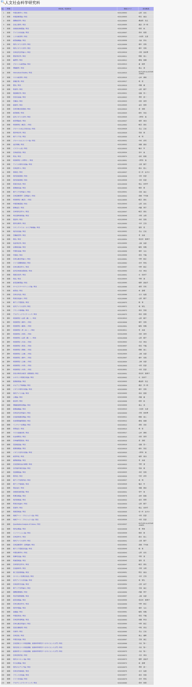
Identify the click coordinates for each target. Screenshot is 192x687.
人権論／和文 (18, 397)
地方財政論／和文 (19, 500)
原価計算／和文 (18, 81)
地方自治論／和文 (19, 231)
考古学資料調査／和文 (21, 596)
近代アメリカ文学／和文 (22, 306)
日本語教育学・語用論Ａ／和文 (24, 196)
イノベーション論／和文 (22, 533)
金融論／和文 (18, 612)
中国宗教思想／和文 (20, 204)
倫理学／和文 (18, 60)
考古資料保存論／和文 (21, 215)
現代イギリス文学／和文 (22, 44)
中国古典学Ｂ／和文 (20, 552)
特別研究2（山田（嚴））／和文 (24, 318)
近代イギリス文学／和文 (22, 117)
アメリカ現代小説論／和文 (22, 164)
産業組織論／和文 (19, 409)
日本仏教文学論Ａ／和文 (22, 259)
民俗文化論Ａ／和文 (20, 298)
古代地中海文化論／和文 (22, 468)
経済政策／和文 (18, 113)
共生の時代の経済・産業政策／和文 (26, 373)
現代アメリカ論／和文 (21, 393)
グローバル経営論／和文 (22, 64)
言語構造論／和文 (19, 472)
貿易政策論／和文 (19, 381)
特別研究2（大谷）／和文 (22, 342)
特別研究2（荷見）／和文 (22, 346)
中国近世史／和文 (19, 616)
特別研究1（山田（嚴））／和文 (24, 338)
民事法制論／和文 (19, 496)
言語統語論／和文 (19, 444)
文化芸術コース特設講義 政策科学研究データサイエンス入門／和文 (37, 643)
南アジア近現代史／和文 (22, 480)
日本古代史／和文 (19, 294)
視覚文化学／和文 (19, 275)
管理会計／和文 (18, 429)
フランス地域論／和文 (21, 310)
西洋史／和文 (18, 476)
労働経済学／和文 (19, 235)
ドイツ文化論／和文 (20, 679)
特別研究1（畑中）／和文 (22, 358)
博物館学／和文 (18, 68)
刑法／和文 (17, 279)
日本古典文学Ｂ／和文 (21, 604)
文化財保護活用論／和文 (22, 417)
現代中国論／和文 (19, 608)
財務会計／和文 (18, 208)
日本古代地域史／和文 (21, 671)
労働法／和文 (18, 101)
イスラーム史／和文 (20, 148)
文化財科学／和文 (19, 568)
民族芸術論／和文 (19, 560)
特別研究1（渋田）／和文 (22, 334)
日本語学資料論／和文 (21, 620)
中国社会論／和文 (19, 251)
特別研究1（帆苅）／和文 (22, 125)
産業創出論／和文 (19, 188)
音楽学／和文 (18, 508)
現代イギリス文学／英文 (22, 48)
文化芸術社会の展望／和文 (22, 464)
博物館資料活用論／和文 (22, 405)
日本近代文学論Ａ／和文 (22, 52)
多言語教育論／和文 (20, 283)
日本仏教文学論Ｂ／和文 (22, 624)
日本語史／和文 (18, 635)
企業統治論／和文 (19, 247)
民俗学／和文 (18, 89)
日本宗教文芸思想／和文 (22, 109)
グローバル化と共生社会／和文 (24, 129)
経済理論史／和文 (19, 121)
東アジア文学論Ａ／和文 (22, 192)
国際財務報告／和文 (20, 592)
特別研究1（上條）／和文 (22, 354)
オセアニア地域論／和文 (22, 385)
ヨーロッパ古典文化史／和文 (23, 576)
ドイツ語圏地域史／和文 (22, 263)
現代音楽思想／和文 (20, 176)
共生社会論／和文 (19, 97)
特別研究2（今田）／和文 (22, 369)
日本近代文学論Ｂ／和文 (22, 413)
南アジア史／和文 (19, 136)
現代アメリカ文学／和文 (22, 541)
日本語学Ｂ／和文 (19, 537)
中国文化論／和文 (19, 639)
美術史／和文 (18, 172)
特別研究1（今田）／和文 (22, 365)
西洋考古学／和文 (19, 133)
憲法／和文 (17, 85)
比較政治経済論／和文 (21, 492)
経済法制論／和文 (19, 600)
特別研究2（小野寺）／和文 (23, 160)
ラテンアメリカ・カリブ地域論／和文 (26, 227)
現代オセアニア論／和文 (22, 667)
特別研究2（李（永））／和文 (24, 330)
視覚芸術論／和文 (19, 512)
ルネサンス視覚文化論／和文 (23, 377)
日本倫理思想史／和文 (21, 440)
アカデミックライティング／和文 (25, 314)
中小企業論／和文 (19, 663)
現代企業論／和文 (19, 529)
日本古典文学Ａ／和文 (21, 267)
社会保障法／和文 (19, 437)
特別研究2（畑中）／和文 (22, 322)
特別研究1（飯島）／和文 (22, 326)
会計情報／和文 (18, 144)
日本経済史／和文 (19, 152)
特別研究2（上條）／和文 (22, 361)
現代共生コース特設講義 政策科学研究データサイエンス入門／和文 (37, 647)
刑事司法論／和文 (19, 556)
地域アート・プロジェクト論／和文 (26, 515)
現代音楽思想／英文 (20, 180)
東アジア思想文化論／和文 (22, 549)
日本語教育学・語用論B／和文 (24, 545)
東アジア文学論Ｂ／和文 (22, 588)
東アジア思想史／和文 (21, 302)
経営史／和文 (18, 291)
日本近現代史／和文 (20, 655)
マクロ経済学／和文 (20, 77)
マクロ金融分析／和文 (21, 433)
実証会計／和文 (18, 488)
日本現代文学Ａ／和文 (21, 211)
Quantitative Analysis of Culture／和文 (27, 524)
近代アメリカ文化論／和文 (22, 580)
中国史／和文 (18, 255)
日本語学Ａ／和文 (19, 168)
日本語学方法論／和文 (21, 584)
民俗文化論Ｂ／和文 (20, 504)
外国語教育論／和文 (20, 17)
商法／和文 (17, 239)
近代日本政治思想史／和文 (22, 271)
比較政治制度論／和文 (21, 28)
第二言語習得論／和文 (21, 572)
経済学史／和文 (18, 456)
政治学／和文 (18, 401)
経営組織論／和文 (19, 40)
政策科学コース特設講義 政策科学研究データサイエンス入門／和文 (37, 651)
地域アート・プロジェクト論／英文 (26, 519)
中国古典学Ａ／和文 (20, 13)
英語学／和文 (18, 219)
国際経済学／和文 (19, 21)
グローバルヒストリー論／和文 (24, 140)
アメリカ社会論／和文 (21, 32)
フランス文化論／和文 (21, 675)
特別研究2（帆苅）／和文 (22, 200)
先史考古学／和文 (19, 243)
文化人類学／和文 (19, 25)
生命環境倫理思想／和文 (22, 421)
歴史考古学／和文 (19, 56)
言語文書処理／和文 (20, 627)
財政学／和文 (18, 105)
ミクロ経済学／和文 (20, 36)
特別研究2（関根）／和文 (22, 350)
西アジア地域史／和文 (21, 484)
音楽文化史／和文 (19, 184)
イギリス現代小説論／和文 (22, 389)
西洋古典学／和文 (19, 223)
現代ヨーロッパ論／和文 (22, 659)
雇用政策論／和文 (19, 460)
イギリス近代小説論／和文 (22, 452)
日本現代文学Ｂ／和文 (21, 564)
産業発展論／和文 (19, 448)
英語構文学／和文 (19, 93)
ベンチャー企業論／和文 (22, 425)
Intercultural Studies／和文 (22, 73)
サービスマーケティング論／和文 (25, 286)
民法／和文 (17, 156)
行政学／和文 (18, 631)
